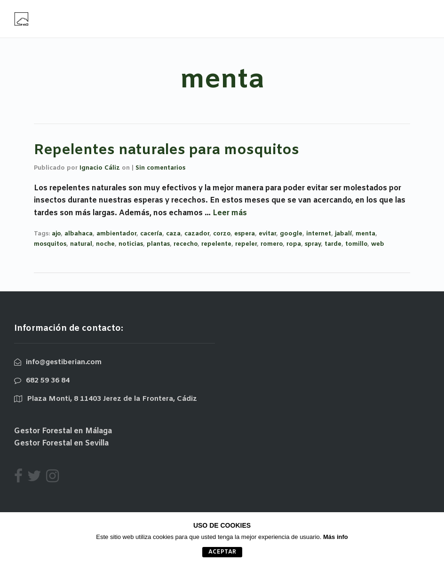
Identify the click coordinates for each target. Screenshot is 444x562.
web (377, 244)
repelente (216, 244)
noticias (131, 244)
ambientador (116, 234)
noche (105, 244)
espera (244, 234)
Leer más (230, 213)
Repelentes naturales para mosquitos (166, 150)
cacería (151, 234)
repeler (246, 244)
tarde (333, 244)
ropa (293, 244)
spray (313, 244)
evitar (267, 234)
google (291, 234)
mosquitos (50, 244)
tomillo (356, 244)
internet (318, 234)
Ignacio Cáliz (99, 168)
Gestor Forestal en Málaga (63, 431)
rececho (186, 244)
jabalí (343, 234)
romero (272, 244)
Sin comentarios (160, 168)
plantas (158, 244)
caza (173, 234)
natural (81, 244)
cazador (196, 234)
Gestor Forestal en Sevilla (61, 443)
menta (365, 234)
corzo (221, 234)
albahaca (78, 234)
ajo (56, 234)
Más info (335, 536)
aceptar (222, 552)
